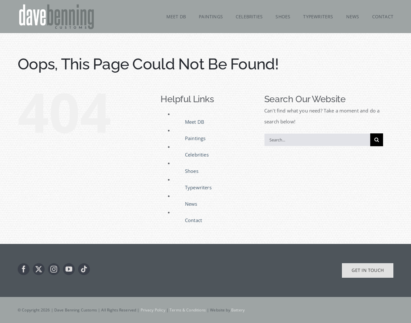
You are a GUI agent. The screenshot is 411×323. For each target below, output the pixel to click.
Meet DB (194, 122)
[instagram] (54, 269)
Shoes (191, 171)
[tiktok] (84, 269)
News (191, 204)
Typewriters (198, 187)
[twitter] (39, 269)
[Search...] (317, 139)
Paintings (195, 138)
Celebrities (197, 154)
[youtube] (69, 269)
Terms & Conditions (188, 310)
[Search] (376, 139)
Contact (193, 220)
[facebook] (24, 269)
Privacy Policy (153, 310)
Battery (238, 310)
